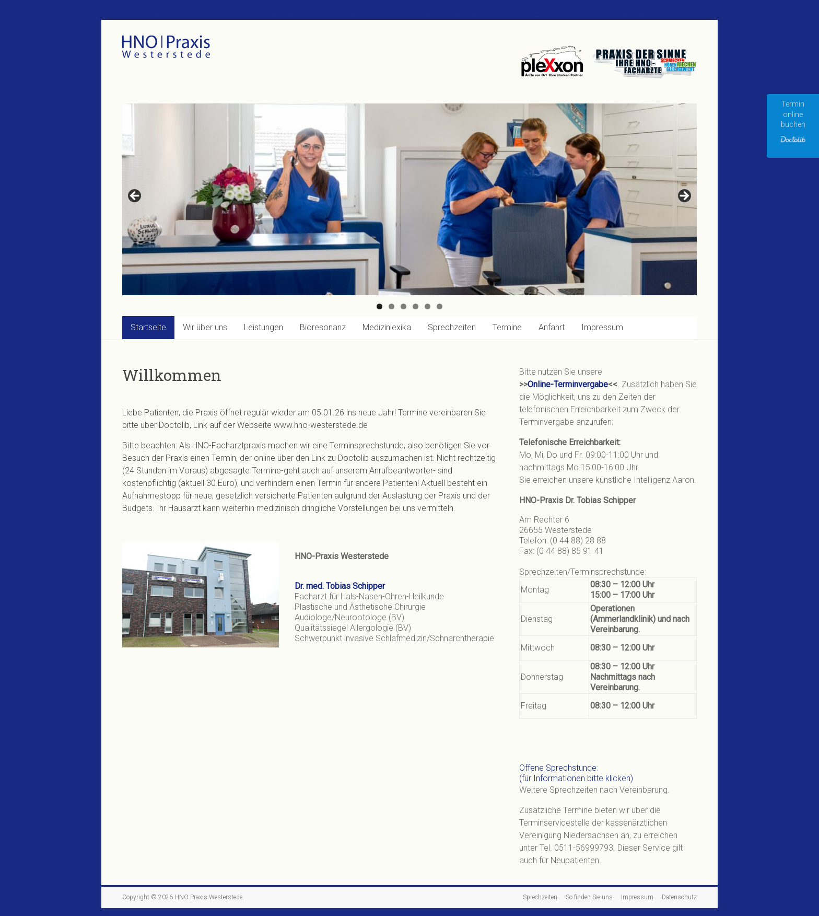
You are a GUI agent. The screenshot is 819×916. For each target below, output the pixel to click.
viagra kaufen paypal (507, 13)
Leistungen (263, 327)
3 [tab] (403, 306)
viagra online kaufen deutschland (309, 13)
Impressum (602, 327)
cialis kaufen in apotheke (203, 13)
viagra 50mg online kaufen (419, 13)
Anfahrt (552, 327)
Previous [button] (135, 196)
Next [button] (684, 196)
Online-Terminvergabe (568, 384)
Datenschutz (679, 897)
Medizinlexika (386, 327)
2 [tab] (391, 306)
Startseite (148, 327)
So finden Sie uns (589, 897)
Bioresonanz (323, 327)
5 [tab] (427, 306)
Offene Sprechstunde (557, 768)
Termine (507, 327)
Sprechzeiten (452, 327)
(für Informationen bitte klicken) (576, 778)
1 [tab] (379, 306)
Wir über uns (205, 327)
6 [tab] (439, 306)
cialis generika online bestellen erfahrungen (78, 13)
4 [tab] (415, 306)
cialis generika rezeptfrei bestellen (609, 13)
